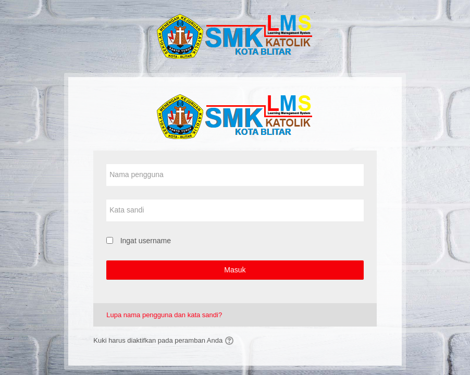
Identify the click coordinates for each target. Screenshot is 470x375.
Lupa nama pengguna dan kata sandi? (164, 315)
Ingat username (145, 240)
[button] (231, 340)
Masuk (234, 270)
